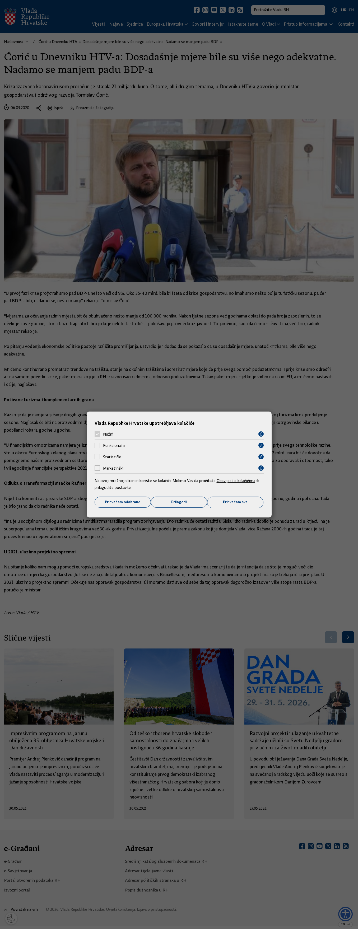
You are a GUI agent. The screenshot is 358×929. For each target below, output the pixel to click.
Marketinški (113, 468)
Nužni (108, 434)
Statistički (112, 456)
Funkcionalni (114, 445)
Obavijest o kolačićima (236, 480)
